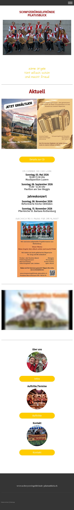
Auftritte (37, 415)
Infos (37, 378)
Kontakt (37, 452)
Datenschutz (5, 502)
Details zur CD (37, 159)
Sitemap (12, 502)
